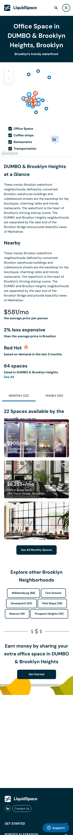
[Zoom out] (8, 79)
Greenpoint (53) (21, 603)
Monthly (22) (19, 396)
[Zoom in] (8, 71)
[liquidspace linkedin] (8, 808)
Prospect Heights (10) (49, 614)
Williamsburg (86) (23, 593)
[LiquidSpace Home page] (20, 8)
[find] (56, 8)
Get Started (36, 674)
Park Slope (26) (52, 603)
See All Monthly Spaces (36, 550)
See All (9, 377)
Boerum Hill (17, 614)
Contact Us (22, 808)
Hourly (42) (54, 396)
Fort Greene (53, 593)
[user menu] (66, 8)
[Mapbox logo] (9, 153)
